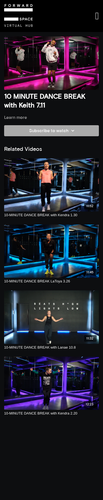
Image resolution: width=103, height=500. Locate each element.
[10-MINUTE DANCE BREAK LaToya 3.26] (51, 281)
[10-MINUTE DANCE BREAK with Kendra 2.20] (51, 413)
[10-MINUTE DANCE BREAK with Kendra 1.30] (51, 215)
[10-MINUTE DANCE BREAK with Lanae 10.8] (51, 347)
